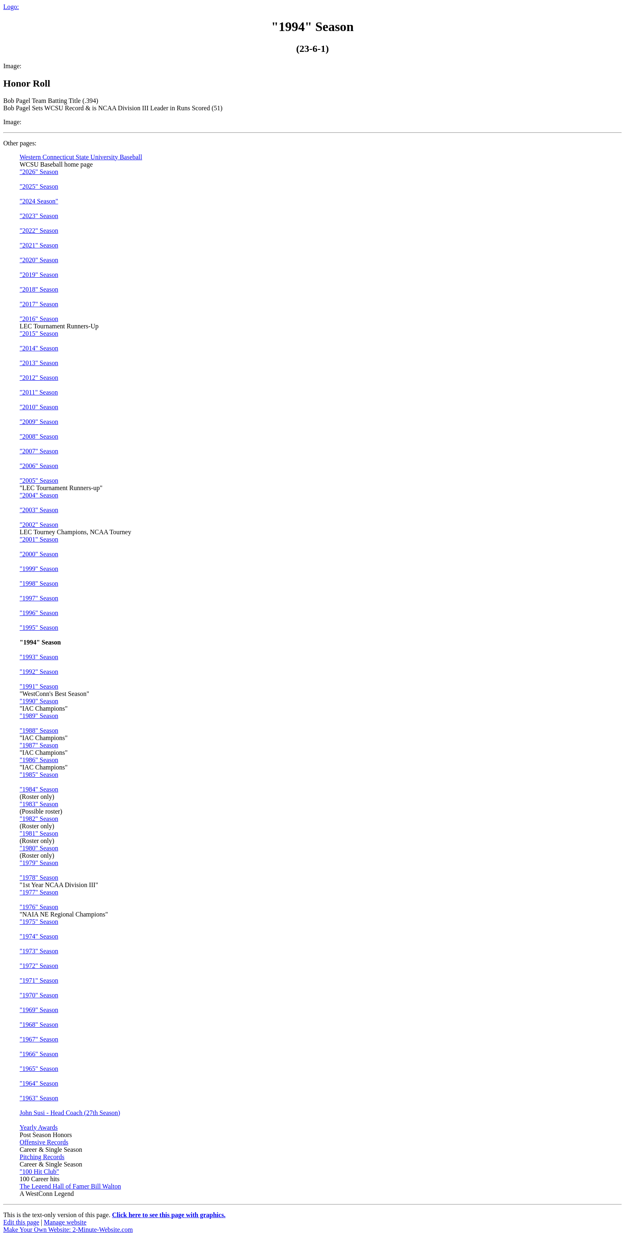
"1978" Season (39, 877)
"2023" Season (39, 215)
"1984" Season (39, 789)
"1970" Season (39, 995)
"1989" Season (39, 715)
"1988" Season (39, 730)
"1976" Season (39, 906)
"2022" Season (39, 230)
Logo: (11, 6)
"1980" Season (39, 848)
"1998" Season (39, 583)
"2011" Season (39, 392)
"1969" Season (39, 1009)
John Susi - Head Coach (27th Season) (70, 1112)
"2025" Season (39, 186)
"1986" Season (39, 759)
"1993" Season (39, 656)
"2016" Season (39, 318)
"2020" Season (39, 259)
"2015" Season (39, 333)
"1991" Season (39, 686)
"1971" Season (39, 980)
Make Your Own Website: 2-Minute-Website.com (68, 1229)
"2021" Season (39, 245)
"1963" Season (39, 1098)
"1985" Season (39, 774)
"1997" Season (39, 598)
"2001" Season (39, 539)
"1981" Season (39, 833)
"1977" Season (39, 892)
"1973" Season (39, 951)
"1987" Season (39, 745)
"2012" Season (39, 377)
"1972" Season (39, 965)
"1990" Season (39, 701)
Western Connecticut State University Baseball (81, 157)
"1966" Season (39, 1053)
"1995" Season (39, 627)
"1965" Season (39, 1068)
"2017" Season (39, 304)
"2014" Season (39, 348)
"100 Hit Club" (39, 1171)
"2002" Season (39, 524)
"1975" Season (39, 921)
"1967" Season (39, 1039)
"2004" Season (39, 495)
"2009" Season (39, 421)
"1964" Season (39, 1083)
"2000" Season (39, 554)
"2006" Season (39, 465)
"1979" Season (39, 862)
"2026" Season (39, 171)
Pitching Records (42, 1156)
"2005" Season (39, 480)
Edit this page (21, 1222)
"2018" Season (39, 289)
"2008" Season (39, 436)
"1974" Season (39, 936)
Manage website (65, 1222)
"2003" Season (39, 509)
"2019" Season (39, 274)
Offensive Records (44, 1142)
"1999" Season (39, 568)
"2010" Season (39, 407)
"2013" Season (39, 362)
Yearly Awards (39, 1127)
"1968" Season (39, 1024)
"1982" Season (39, 818)
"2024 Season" (39, 201)
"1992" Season (39, 671)
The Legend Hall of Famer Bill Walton (70, 1186)
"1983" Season (39, 804)
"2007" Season (39, 451)
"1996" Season (39, 612)
